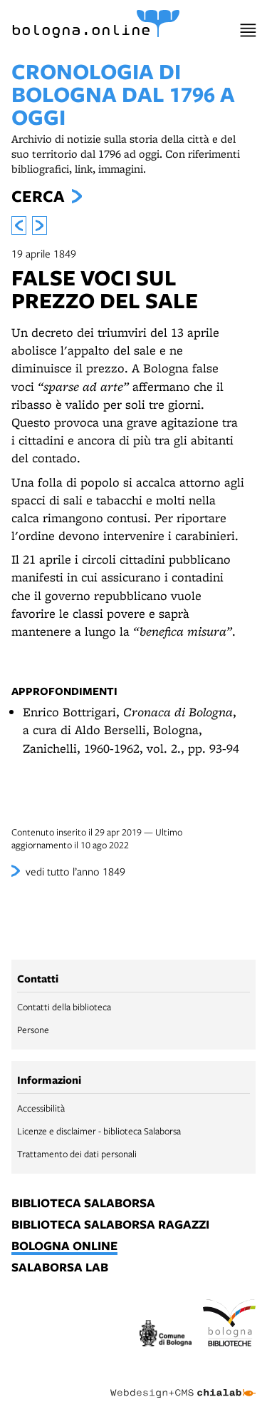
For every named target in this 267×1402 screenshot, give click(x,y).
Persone (33, 1029)
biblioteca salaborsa (83, 1204)
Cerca (37, 196)
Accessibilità (41, 1108)
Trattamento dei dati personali (77, 1153)
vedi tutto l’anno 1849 (75, 871)
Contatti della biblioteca (64, 1006)
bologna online (64, 1246)
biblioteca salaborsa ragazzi (110, 1225)
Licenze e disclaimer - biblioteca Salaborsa (99, 1130)
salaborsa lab (59, 1268)
